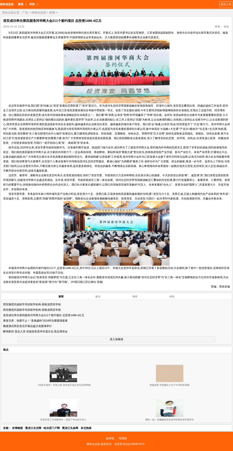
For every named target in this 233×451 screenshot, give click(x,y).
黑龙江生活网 (33, 428)
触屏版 (110, 438)
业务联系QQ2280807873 (129, 444)
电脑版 (123, 438)
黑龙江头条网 (70, 428)
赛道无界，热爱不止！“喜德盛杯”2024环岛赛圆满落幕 (35, 320)
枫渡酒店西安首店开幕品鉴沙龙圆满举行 (27, 326)
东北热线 (86, 428)
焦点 (6, 349)
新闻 (20, 4)
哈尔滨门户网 (51, 428)
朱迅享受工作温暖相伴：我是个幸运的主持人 (63, 419)
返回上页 (226, 4)
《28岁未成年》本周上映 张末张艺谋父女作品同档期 (63, 385)
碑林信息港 (7, 4)
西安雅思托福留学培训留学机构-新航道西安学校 (32, 304)
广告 (25, 12)
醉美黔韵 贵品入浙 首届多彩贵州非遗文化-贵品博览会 (35, 331)
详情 (32, 4)
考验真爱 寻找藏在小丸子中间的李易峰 (170, 385)
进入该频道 (116, 339)
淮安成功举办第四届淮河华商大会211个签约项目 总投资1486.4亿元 (43, 315)
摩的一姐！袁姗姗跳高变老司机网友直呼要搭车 (169, 419)
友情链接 (17, 428)
